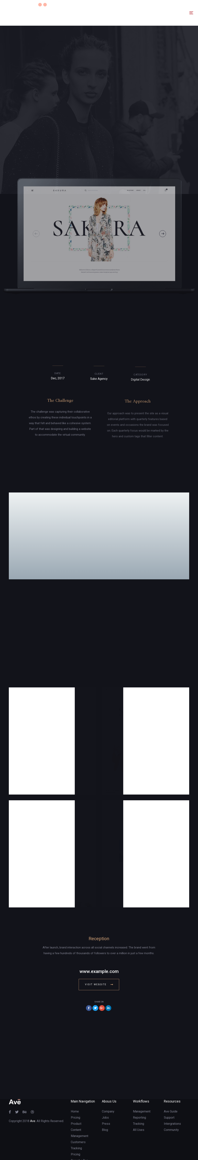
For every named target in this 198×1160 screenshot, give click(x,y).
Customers (78, 1119)
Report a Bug (79, 1138)
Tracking (76, 1125)
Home (75, 1089)
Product (76, 1101)
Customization (80, 1144)
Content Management (79, 1110)
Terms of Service (82, 1150)
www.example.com (99, 949)
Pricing (75, 1095)
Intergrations (172, 1101)
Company (108, 1089)
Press (106, 1101)
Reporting (139, 1095)
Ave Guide (170, 1089)
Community (171, 1107)
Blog (105, 1107)
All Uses (138, 1107)
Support (169, 1095)
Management (141, 1089)
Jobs (105, 1095)
